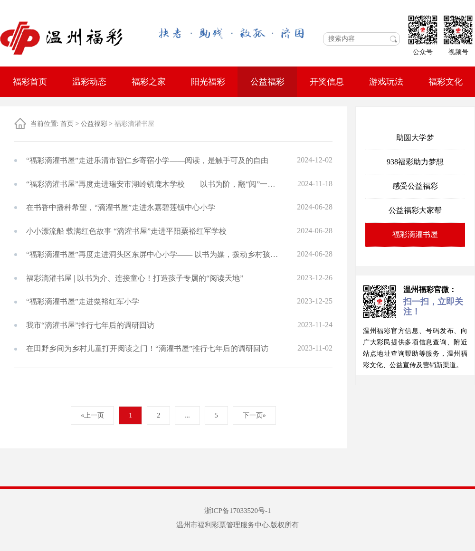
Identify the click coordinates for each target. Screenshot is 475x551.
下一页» (254, 415)
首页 (67, 123)
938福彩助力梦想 (415, 162)
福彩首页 (30, 81)
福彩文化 (445, 81)
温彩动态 (89, 81)
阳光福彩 (208, 81)
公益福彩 (267, 81)
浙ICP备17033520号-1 (237, 510)
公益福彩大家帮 (415, 210)
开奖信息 (327, 81)
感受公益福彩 (415, 186)
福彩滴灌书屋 (415, 234)
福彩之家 (149, 81)
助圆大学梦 (415, 137)
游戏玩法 (386, 81)
